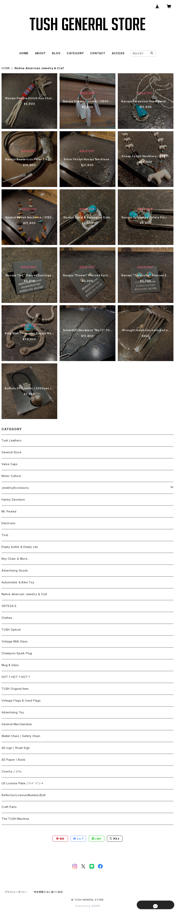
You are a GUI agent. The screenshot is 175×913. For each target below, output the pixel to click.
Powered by (87, 905)
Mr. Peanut (9, 511)
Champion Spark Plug (17, 653)
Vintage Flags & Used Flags (21, 700)
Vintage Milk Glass (15, 641)
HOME (24, 53)
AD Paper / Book (13, 759)
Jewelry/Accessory (15, 487)
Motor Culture (11, 476)
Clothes (7, 617)
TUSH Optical (11, 629)
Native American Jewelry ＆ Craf (24, 594)
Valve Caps (10, 464)
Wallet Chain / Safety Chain (21, 736)
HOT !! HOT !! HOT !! (16, 676)
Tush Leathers (12, 440)
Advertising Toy (13, 712)
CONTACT (98, 53)
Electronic (9, 523)
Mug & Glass (10, 665)
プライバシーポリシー (16, 892)
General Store (11, 452)
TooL (5, 535)
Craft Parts (9, 807)
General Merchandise (17, 724)
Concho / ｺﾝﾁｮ (12, 771)
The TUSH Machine (15, 818)
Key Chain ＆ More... (15, 558)
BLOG (56, 53)
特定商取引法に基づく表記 (48, 892)
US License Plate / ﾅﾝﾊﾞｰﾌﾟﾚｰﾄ (22, 783)
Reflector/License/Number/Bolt (24, 795)
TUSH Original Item (15, 688)
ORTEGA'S (9, 606)
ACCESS (118, 53)
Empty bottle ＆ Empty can (20, 546)
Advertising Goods (15, 570)
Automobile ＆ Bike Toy (18, 582)
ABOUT (40, 53)
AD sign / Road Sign (16, 747)
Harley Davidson (13, 499)
